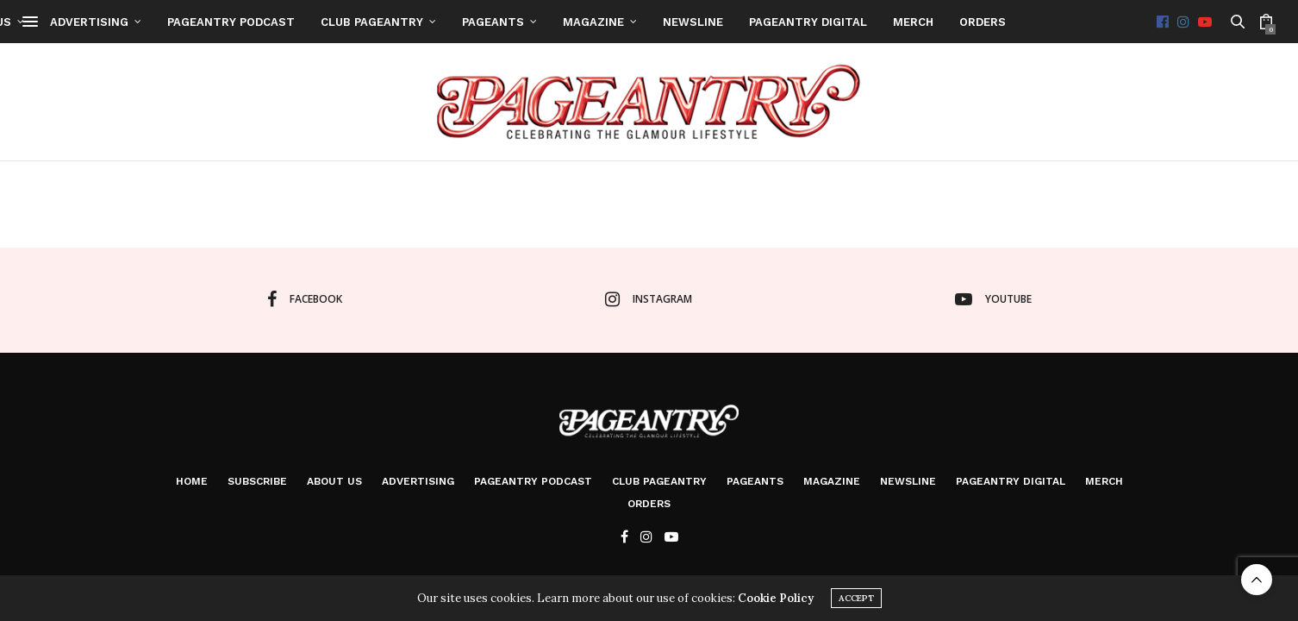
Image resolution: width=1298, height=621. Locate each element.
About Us (422, 22)
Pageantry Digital (1010, 481)
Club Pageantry (812, 22)
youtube (993, 299)
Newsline (1133, 22)
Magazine (1033, 22)
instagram (648, 299)
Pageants (933, 22)
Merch (1104, 481)
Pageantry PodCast (671, 22)
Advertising (529, 22)
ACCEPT (856, 598)
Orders (649, 504)
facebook (304, 299)
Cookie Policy (776, 598)
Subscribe (334, 22)
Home (259, 22)
